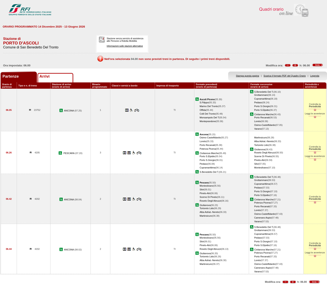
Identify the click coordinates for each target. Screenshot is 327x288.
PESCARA (69, 153)
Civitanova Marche (263, 114)
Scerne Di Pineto (263, 156)
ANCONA (69, 110)
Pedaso (258, 102)
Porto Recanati (261, 117)
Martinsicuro (260, 137)
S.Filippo (204, 102)
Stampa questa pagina (247, 76)
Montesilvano (261, 167)
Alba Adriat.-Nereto (264, 141)
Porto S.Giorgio (262, 106)
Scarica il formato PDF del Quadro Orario (285, 76)
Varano (258, 129)
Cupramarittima (262, 98)
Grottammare (261, 95)
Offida (203, 110)
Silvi (256, 164)
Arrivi (44, 76)
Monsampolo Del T (209, 117)
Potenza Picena (208, 149)
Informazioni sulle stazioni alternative (125, 46)
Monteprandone (208, 121)
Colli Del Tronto (207, 113)
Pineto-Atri (259, 160)
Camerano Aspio (262, 217)
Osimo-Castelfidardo (264, 125)
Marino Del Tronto (209, 106)
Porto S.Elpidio (261, 110)
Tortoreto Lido (261, 145)
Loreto (257, 121)
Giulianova (259, 149)
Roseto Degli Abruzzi (265, 152)
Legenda (314, 76)
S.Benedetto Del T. (263, 92)
